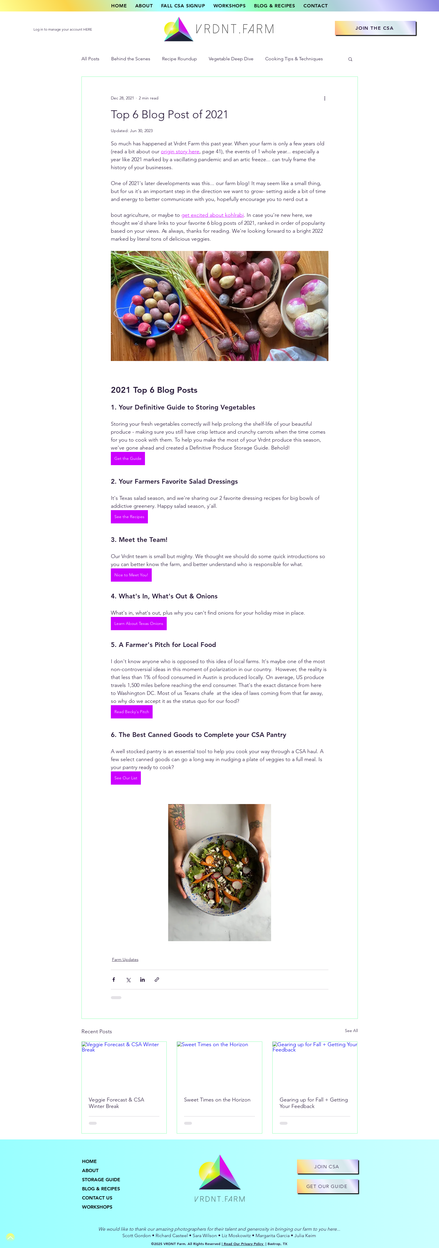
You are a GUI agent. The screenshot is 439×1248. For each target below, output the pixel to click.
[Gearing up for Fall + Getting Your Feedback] (315, 1065)
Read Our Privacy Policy (243, 1243)
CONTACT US (97, 1198)
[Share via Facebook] (113, 979)
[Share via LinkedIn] (142, 979)
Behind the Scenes (130, 58)
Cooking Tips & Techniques (294, 58)
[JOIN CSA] (327, 1166)
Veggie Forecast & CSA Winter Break (116, 1102)
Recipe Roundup (179, 58)
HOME (89, 1161)
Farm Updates (125, 959)
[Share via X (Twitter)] (128, 979)
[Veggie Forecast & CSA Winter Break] (124, 1065)
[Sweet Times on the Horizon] (219, 1065)
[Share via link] (157, 979)
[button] (350, 58)
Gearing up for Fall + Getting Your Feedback (314, 1102)
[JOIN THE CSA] (375, 28)
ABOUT (90, 1170)
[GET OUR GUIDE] (327, 1186)
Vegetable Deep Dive (231, 58)
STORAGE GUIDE (101, 1179)
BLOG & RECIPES (101, 1189)
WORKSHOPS (97, 1207)
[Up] (10, 1237)
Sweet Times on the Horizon (217, 1099)
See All (351, 1030)
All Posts (90, 58)
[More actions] (324, 97)
